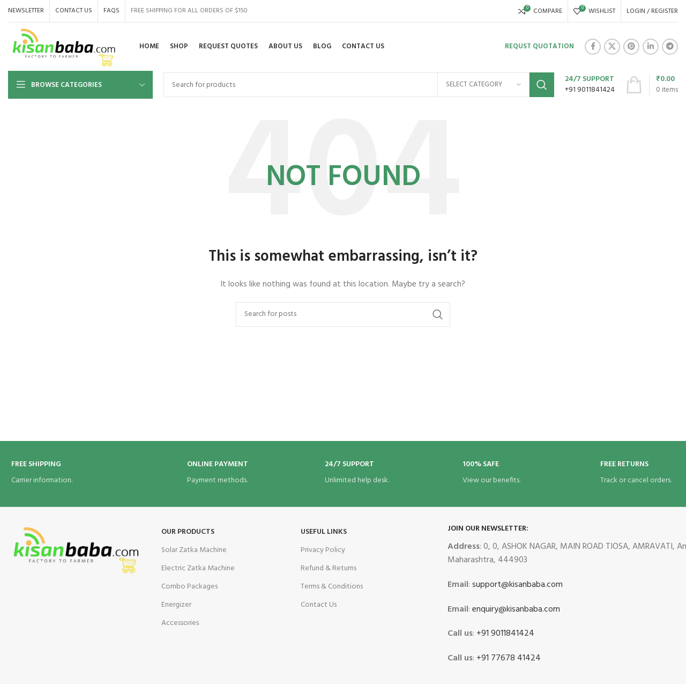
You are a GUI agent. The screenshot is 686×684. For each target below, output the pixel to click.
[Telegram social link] (670, 47)
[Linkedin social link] (651, 47)
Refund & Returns (328, 568)
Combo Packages (189, 586)
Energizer (176, 605)
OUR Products (187, 532)
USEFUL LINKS (324, 532)
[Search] (358, 84)
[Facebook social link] (593, 47)
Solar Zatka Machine (194, 550)
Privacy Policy (323, 550)
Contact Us (319, 605)
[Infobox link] (590, 84)
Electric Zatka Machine (198, 568)
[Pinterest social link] (631, 47)
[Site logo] (64, 47)
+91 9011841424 (504, 634)
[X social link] (612, 47)
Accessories (180, 623)
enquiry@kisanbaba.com (515, 609)
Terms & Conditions (332, 586)
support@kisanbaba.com (516, 585)
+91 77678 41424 (507, 658)
